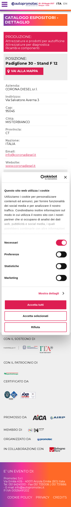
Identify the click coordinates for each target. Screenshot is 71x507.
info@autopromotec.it (29, 487)
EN (65, 3)
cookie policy (19, 497)
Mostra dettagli (48, 293)
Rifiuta (35, 327)
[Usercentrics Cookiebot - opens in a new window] (42, 177)
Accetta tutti (35, 304)
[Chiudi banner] (65, 177)
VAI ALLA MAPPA (24, 71)
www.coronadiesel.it (20, 166)
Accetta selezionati (35, 316)
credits (60, 497)
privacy (42, 497)
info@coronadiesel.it (20, 155)
